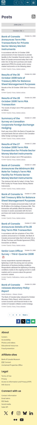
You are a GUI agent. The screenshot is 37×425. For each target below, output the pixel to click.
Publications (16, 277)
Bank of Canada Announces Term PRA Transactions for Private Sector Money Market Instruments (15, 43)
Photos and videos (8, 343)
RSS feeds (5, 401)
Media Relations (6, 294)
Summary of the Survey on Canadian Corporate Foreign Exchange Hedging (17, 123)
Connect (6, 362)
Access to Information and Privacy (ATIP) (16, 382)
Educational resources (9, 345)
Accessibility (5, 340)
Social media (6, 404)
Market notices (20, 69)
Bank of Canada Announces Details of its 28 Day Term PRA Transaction (16, 227)
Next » (25, 315)
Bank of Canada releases (15, 288)
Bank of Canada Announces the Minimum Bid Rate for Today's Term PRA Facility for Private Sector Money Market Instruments (17, 172)
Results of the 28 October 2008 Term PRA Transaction (14, 101)
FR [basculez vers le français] (28, 2)
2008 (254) (18, 25)
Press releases (21, 306)
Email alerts (5, 398)
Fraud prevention (7, 348)
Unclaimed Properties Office (11, 365)
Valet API (4, 407)
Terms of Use (6, 376)
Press (14, 69)
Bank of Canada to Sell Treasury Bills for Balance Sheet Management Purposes (18, 197)
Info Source (5, 385)
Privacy (4, 379)
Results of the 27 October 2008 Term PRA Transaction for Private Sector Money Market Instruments (18, 149)
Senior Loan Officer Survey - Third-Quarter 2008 (17, 252)
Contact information (9, 395)
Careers (4, 337)
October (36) (18, 31)
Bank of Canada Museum (10, 359)
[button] (18, 321)
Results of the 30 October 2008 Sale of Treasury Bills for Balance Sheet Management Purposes (18, 79)
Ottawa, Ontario (17, 294)
